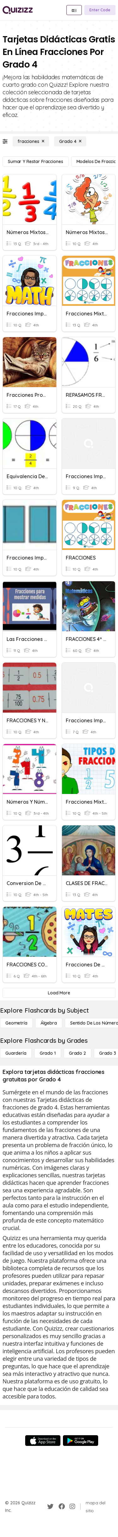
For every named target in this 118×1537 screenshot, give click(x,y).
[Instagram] (72, 1506)
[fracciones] (31, 141)
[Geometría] (16, 1023)
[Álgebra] (48, 1023)
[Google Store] (80, 1440)
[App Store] (42, 1440)
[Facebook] (62, 1506)
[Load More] (59, 993)
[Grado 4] (70, 141)
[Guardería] (16, 1053)
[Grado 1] (47, 1053)
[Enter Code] (99, 10)
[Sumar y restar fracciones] (36, 161)
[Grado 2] (77, 1053)
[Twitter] (50, 1506)
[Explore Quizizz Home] (18, 10)
